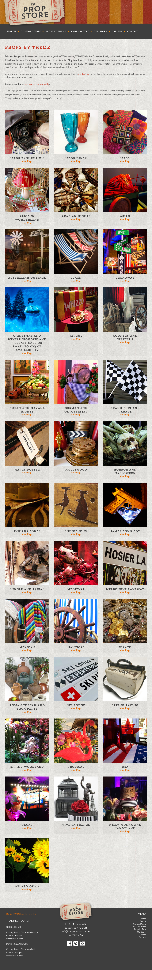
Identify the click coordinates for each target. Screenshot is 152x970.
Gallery (117, 31)
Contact (132, 31)
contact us (83, 74)
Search (11, 31)
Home (143, 918)
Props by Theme (55, 31)
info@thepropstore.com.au (76, 931)
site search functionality (36, 84)
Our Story (100, 31)
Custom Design (31, 31)
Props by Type (80, 31)
